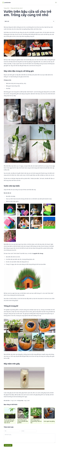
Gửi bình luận (8, 445)
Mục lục (29, 21)
